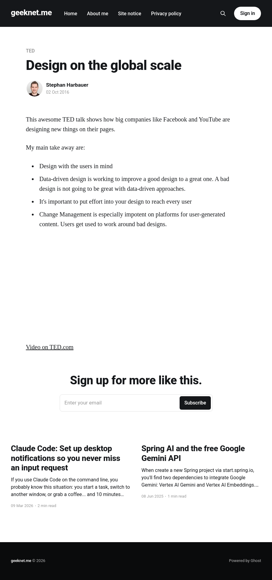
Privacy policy (166, 13)
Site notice (129, 13)
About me (97, 13)
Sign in (247, 13)
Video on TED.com (50, 347)
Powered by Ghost (245, 560)
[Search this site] (223, 13)
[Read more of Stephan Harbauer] (34, 88)
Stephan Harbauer (67, 85)
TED (30, 51)
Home (70, 13)
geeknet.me (31, 12)
